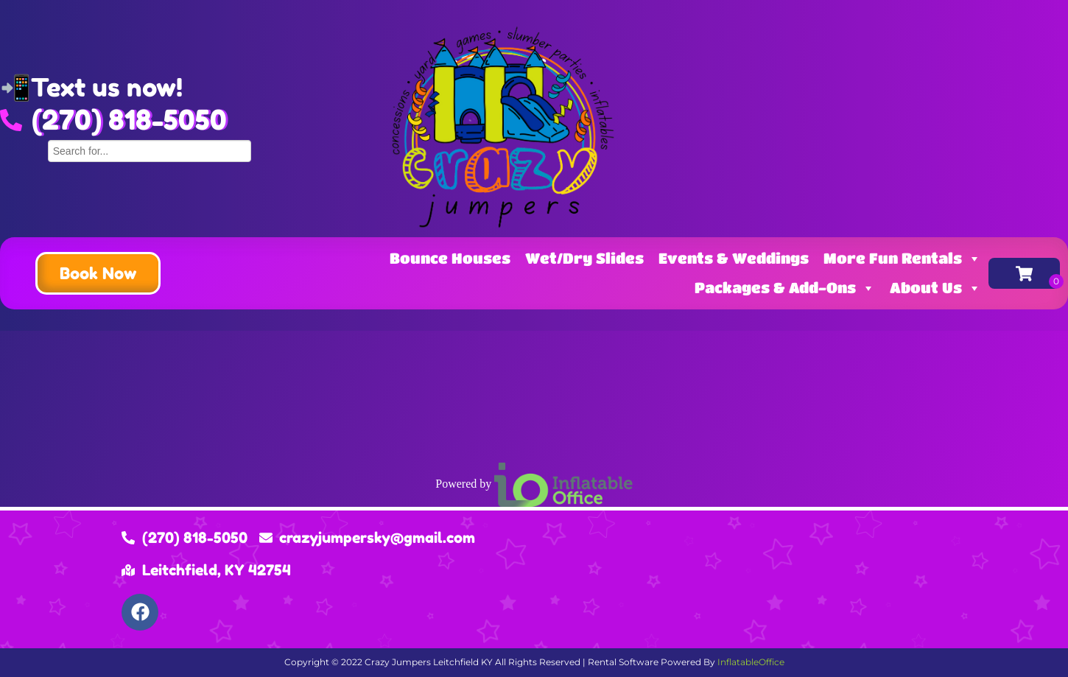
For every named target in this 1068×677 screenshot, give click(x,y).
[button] (98, 273)
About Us (935, 287)
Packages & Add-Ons (785, 287)
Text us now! (107, 87)
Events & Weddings (733, 258)
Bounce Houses (450, 258)
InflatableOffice (750, 661)
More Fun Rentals (902, 258)
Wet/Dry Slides (584, 258)
